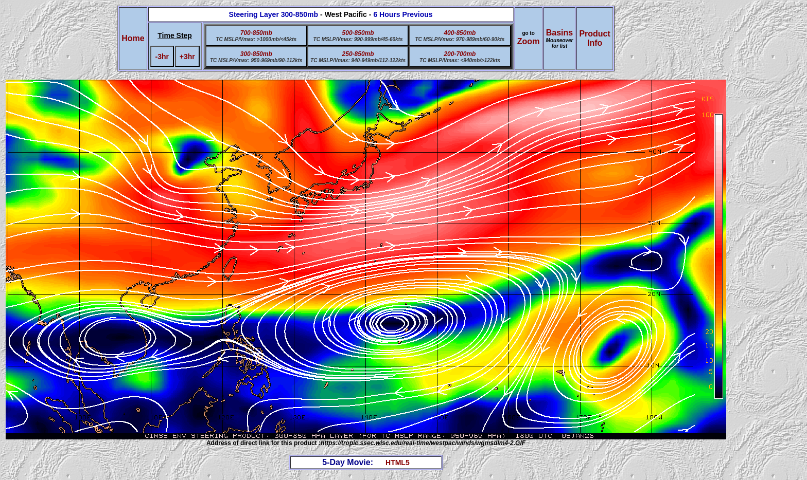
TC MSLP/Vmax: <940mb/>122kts (459, 60)
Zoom (528, 41)
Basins (559, 38)
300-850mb (256, 54)
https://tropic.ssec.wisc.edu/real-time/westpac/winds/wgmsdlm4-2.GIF (423, 443)
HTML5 (397, 462)
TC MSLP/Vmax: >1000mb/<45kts (256, 39)
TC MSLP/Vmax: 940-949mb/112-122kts (358, 60)
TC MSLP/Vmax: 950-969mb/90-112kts (256, 60)
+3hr (187, 56)
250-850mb (358, 54)
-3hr (162, 56)
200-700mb (460, 54)
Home (132, 38)
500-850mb (358, 32)
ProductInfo (594, 38)
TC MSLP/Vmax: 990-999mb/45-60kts (358, 39)
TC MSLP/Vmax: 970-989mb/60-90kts (459, 39)
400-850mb (460, 32)
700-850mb (256, 32)
